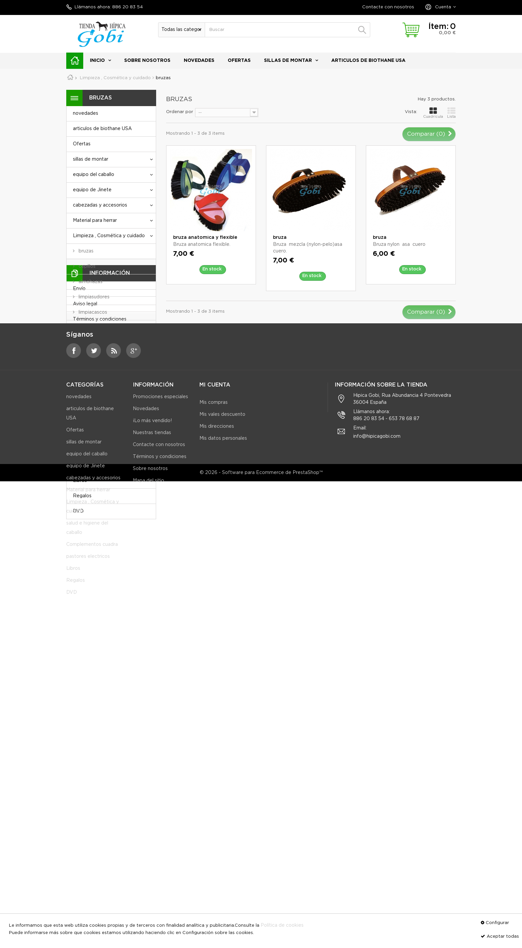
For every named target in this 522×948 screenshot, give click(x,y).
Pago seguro (87, 611)
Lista (451, 112)
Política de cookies (282, 925)
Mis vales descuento (222, 732)
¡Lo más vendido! (152, 744)
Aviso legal (85, 565)
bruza (280, 237)
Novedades (146, 732)
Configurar (497, 923)
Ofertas (239, 61)
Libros (80, 481)
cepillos (86, 266)
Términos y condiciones (100, 580)
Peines (85, 343)
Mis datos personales (223, 756)
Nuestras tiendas (92, 626)
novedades (199, 61)
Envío (79, 550)
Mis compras (213, 720)
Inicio (97, 61)
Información (109, 533)
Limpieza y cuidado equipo (108, 358)
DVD (78, 511)
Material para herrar (95, 221)
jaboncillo (88, 389)
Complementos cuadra (99, 450)
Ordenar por (179, 112)
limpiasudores (93, 297)
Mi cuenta (214, 702)
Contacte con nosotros (388, 7)
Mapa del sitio (148, 804)
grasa (84, 404)
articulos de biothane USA (368, 61)
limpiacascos (92, 312)
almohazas (90, 282)
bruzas (85, 251)
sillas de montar (288, 61)
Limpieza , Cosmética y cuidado (109, 236)
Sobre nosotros (147, 61)
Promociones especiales (160, 720)
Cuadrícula (433, 112)
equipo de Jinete (92, 190)
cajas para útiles (96, 328)
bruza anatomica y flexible (205, 237)
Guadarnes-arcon (97, 419)
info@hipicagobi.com (376, 759)
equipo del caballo (93, 175)
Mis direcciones (216, 744)
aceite (85, 374)
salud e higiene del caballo (102, 435)
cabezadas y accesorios (100, 205)
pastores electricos (95, 465)
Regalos (82, 496)
